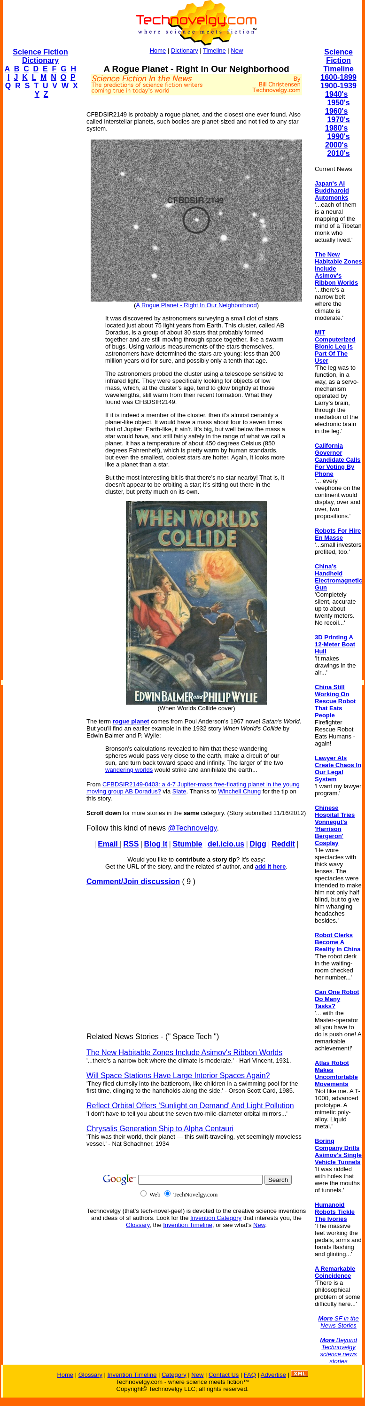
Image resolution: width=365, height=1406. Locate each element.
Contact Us (224, 1374)
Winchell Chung (239, 791)
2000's (336, 145)
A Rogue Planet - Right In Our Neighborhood (196, 305)
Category (174, 1374)
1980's (336, 128)
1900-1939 (338, 86)
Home (158, 50)
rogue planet (131, 721)
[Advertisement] (40, 247)
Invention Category (215, 1217)
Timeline (214, 50)
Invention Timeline (187, 1224)
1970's (338, 120)
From (94, 784)
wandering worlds (129, 769)
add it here (270, 866)
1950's (338, 103)
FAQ (250, 1374)
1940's (336, 94)
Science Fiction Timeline (338, 60)
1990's (338, 136)
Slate (179, 791)
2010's (338, 153)
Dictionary (184, 50)
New (237, 50)
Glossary (137, 1224)
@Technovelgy (192, 828)
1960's (336, 111)
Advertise (273, 1374)
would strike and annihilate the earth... (205, 769)
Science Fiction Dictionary (40, 56)
